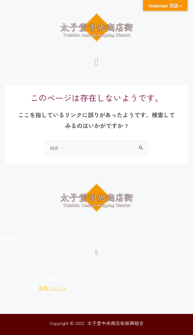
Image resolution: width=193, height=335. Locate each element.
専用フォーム (52, 288)
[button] (96, 61)
